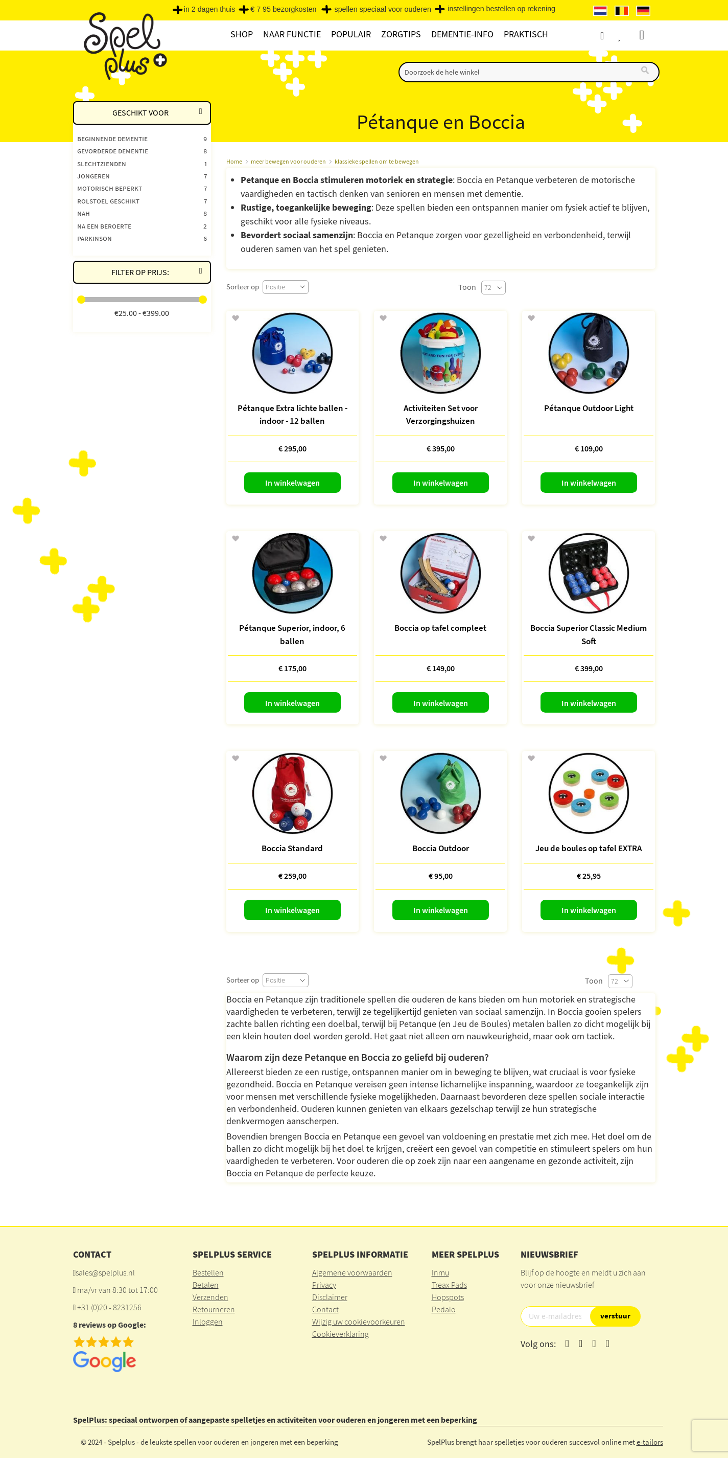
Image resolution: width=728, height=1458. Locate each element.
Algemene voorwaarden (352, 1272)
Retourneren (214, 1309)
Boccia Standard (292, 848)
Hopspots (448, 1297)
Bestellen (208, 1272)
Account (609, 35)
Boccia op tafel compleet (440, 627)
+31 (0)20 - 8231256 (109, 1307)
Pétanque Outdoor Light (588, 408)
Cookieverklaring (340, 1334)
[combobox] (529, 72)
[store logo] (124, 46)
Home (234, 161)
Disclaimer (329, 1297)
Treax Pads (449, 1285)
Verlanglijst (628, 35)
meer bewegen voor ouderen (288, 161)
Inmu (440, 1272)
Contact (325, 1309)
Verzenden (210, 1297)
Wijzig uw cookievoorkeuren (358, 1321)
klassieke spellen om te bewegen (377, 161)
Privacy (324, 1285)
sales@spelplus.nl (105, 1272)
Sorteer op (242, 286)
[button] (235, 318)
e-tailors (650, 1442)
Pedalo (444, 1309)
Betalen (206, 1285)
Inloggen (208, 1321)
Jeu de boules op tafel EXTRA (588, 848)
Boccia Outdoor (440, 848)
